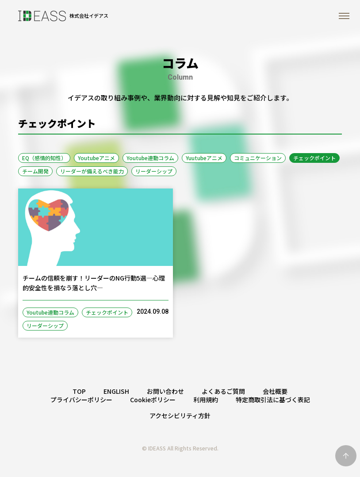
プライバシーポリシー (81, 399)
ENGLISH (116, 391)
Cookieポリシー (153, 399)
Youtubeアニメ (96, 158)
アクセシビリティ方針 (180, 415)
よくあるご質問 (223, 391)
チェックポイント (314, 158)
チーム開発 (35, 171)
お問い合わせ (165, 391)
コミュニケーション (258, 158)
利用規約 (205, 399)
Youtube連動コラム (150, 158)
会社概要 (275, 391)
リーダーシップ (153, 171)
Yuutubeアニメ (204, 158)
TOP (79, 391)
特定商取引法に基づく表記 (273, 399)
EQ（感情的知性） (44, 158)
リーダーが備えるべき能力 (92, 171)
